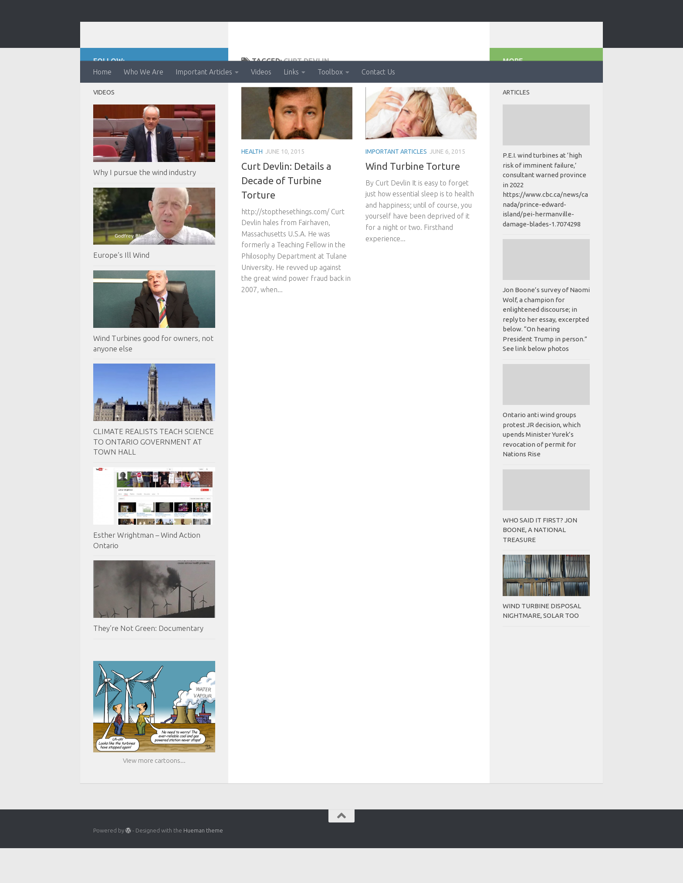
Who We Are (143, 72)
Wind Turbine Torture (412, 200)
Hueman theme (203, 865)
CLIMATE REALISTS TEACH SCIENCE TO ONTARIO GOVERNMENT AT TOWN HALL (153, 476)
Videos (261, 72)
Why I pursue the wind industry (144, 207)
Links (291, 72)
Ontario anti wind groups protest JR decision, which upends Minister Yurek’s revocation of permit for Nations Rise (542, 469)
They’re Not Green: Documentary (148, 663)
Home (102, 72)
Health (252, 186)
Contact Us (378, 72)
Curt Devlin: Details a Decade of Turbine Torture (286, 215)
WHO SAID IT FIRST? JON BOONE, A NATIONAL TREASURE (540, 564)
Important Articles (204, 72)
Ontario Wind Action (180, 30)
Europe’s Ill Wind (121, 290)
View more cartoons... (154, 795)
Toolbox (330, 72)
